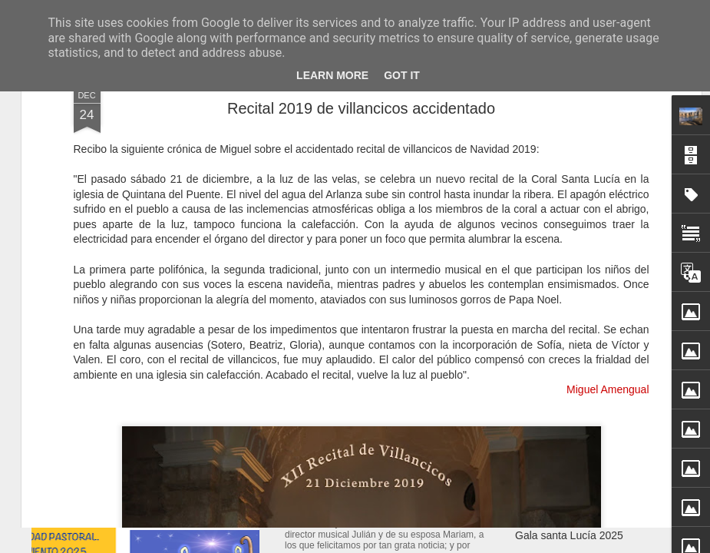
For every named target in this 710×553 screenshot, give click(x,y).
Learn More (332, 75)
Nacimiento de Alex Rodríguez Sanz (601, 481)
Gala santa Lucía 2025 (569, 535)
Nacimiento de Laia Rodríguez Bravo (397, 484)
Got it (402, 75)
